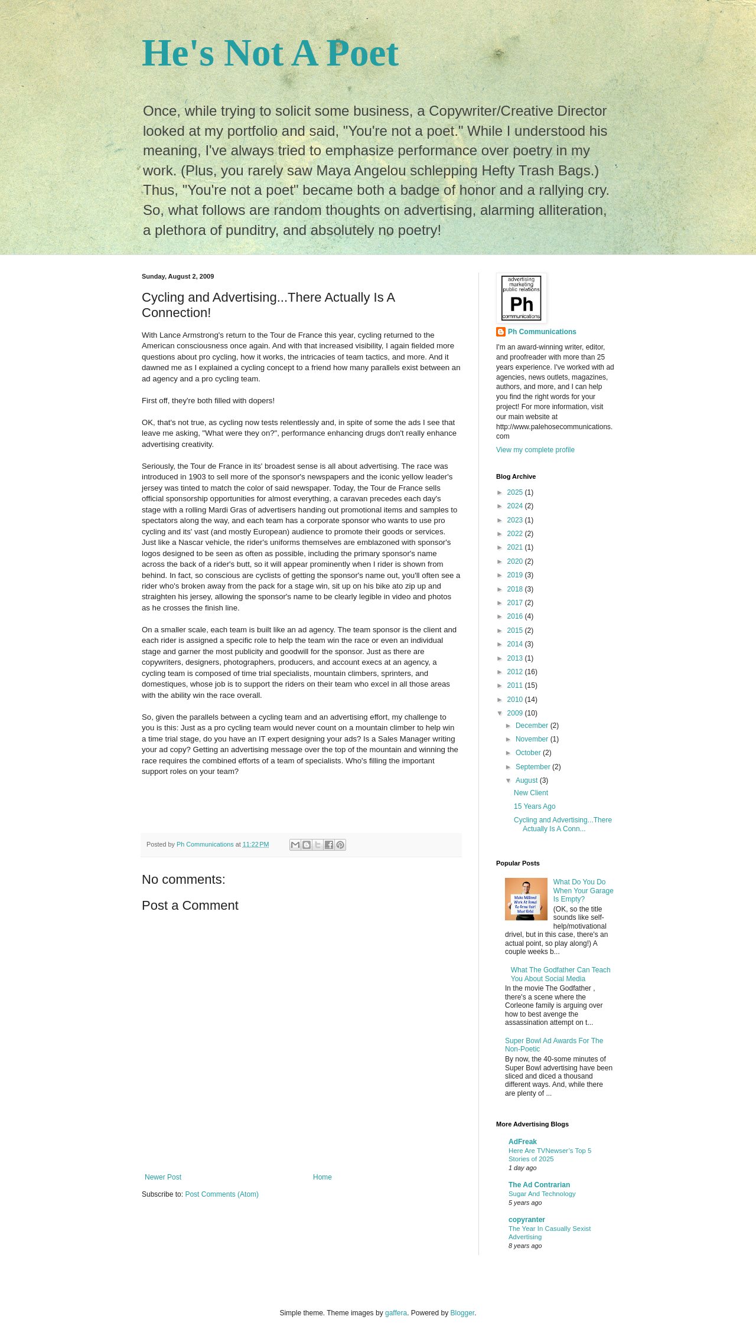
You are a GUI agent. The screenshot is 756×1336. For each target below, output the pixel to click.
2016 (516, 616)
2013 (516, 658)
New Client (531, 793)
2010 (516, 699)
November (533, 739)
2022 (516, 534)
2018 (516, 589)
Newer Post (163, 1177)
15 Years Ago (535, 806)
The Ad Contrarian (539, 1185)
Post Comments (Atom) (222, 1194)
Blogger (463, 1313)
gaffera (396, 1313)
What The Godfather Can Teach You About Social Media (561, 974)
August (528, 780)
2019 (516, 575)
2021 (516, 547)
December (533, 725)
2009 (516, 713)
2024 (516, 506)
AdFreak (523, 1142)
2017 (516, 603)
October (529, 753)
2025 (516, 492)
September (534, 767)
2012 (516, 672)
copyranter (527, 1220)
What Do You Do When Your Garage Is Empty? (583, 890)
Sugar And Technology (542, 1193)
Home (322, 1177)
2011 (516, 685)
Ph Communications (542, 332)
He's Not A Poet (270, 52)
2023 (516, 520)
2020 (516, 561)
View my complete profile (535, 450)
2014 (516, 644)
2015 (516, 630)
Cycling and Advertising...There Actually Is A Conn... (563, 824)
